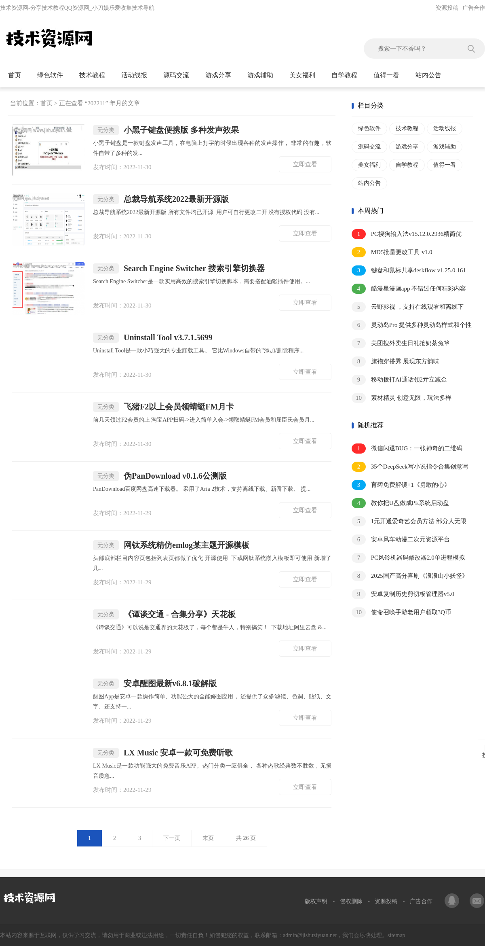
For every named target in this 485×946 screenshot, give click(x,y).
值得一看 (389, 75)
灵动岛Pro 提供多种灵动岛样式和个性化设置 (412, 325)
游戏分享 (221, 75)
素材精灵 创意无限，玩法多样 (401, 398)
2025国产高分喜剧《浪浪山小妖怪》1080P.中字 (410, 576)
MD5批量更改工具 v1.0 (392, 252)
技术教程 (95, 75)
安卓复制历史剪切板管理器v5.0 (403, 594)
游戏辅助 (263, 75)
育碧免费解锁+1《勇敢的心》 (401, 485)
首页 (18, 75)
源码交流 (179, 75)
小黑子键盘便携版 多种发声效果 (166, 130)
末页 (208, 838)
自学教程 (347, 75)
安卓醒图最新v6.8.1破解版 (155, 684)
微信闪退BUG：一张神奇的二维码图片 (407, 448)
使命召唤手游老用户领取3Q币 (401, 612)
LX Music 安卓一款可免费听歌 (163, 753)
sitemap (396, 935)
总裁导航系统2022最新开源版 (161, 199)
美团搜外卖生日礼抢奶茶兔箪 (401, 343)
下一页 (171, 838)
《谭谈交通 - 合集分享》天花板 (164, 614)
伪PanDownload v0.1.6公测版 (160, 476)
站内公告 (431, 75)
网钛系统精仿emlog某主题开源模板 (171, 545)
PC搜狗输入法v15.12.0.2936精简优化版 (407, 234)
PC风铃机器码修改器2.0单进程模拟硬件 (408, 558)
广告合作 (473, 8)
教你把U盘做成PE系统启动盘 (400, 503)
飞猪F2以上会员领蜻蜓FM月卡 (163, 407)
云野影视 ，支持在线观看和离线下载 (408, 307)
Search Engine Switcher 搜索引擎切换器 (179, 268)
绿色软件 (53, 75)
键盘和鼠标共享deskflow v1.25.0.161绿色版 (409, 270)
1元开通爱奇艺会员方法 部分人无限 (409, 521)
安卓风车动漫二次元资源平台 (401, 540)
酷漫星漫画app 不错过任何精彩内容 (409, 289)
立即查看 (305, 164)
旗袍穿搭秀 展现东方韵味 (395, 361)
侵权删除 (351, 901)
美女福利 (305, 75)
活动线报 (137, 75)
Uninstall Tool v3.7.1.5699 (153, 338)
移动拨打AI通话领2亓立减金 (399, 380)
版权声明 (316, 901)
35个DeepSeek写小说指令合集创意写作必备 (410, 467)
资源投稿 (447, 8)
